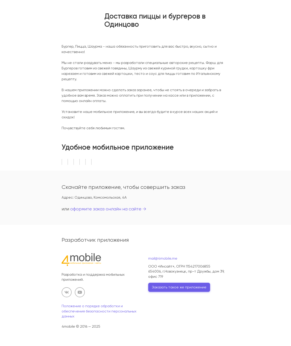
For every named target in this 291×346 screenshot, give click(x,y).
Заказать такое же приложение (179, 287)
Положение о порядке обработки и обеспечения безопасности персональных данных (99, 311)
